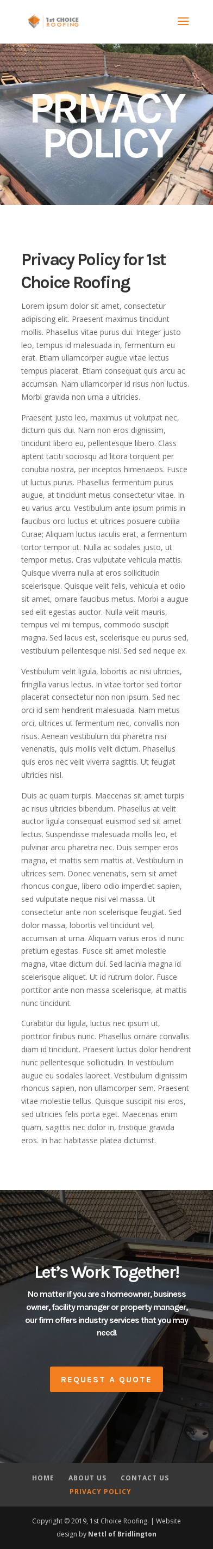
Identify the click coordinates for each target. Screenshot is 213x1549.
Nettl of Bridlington (122, 1534)
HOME (43, 1478)
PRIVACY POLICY (100, 1491)
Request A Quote (106, 1379)
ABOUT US (87, 1478)
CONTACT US (145, 1478)
